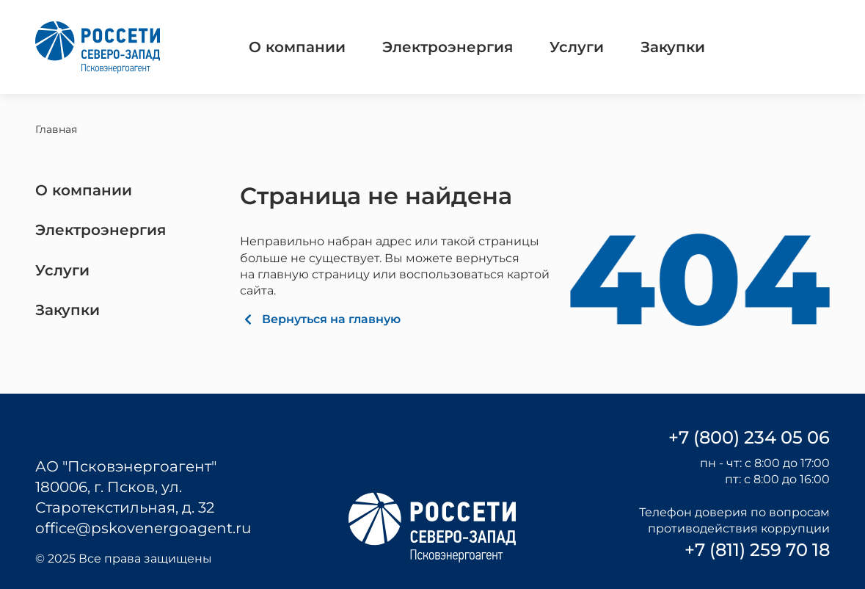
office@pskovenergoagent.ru (143, 528)
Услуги (577, 47)
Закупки (672, 47)
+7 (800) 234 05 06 (749, 437)
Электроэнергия (447, 47)
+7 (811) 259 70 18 (757, 549)
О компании (297, 47)
